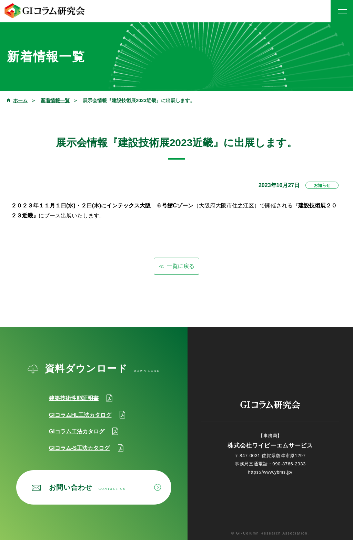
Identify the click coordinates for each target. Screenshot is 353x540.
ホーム (20, 100)
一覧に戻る (180, 266)
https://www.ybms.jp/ (270, 472)
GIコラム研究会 (44, 11)
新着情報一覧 (55, 100)
